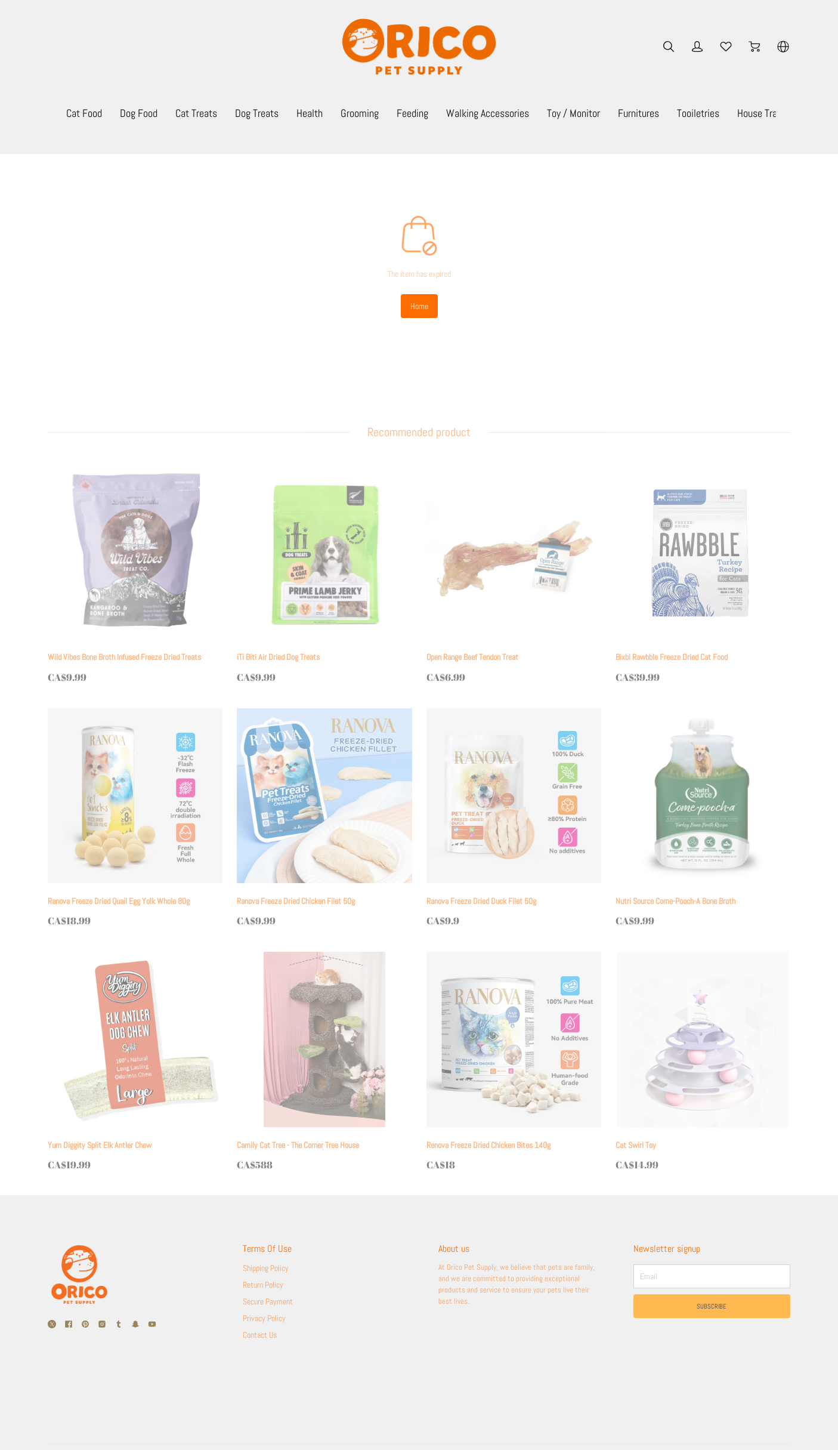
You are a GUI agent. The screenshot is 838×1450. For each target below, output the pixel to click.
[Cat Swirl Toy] (703, 1062)
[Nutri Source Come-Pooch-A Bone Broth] (703, 818)
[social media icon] (52, 1326)
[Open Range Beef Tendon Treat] (513, 575)
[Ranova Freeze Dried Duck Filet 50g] (513, 818)
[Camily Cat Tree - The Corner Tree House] (324, 1062)
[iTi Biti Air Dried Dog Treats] (324, 575)
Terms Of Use (267, 1249)
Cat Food (175, 113)
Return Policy (263, 1285)
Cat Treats (287, 113)
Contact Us (260, 1335)
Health (400, 113)
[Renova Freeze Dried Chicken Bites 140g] (513, 1062)
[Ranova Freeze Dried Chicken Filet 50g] (324, 818)
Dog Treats (347, 113)
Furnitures (729, 113)
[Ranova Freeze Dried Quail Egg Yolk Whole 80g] (135, 818)
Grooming (450, 113)
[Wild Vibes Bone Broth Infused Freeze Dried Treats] (135, 575)
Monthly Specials (105, 113)
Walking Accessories (578, 113)
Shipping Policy (266, 1268)
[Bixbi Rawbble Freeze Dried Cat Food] (703, 575)
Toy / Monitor (664, 113)
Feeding (503, 113)
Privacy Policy (264, 1318)
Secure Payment (268, 1302)
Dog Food (229, 113)
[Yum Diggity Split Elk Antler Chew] (135, 1062)
